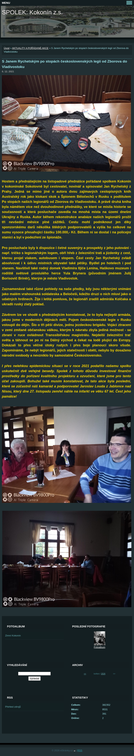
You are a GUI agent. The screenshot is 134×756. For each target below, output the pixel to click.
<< (85, 674)
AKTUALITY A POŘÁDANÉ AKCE (30, 48)
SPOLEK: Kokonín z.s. (32, 12)
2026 (103, 674)
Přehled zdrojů (13, 706)
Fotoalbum (99, 647)
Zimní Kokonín (13, 635)
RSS (79, 750)
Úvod (6, 48)
